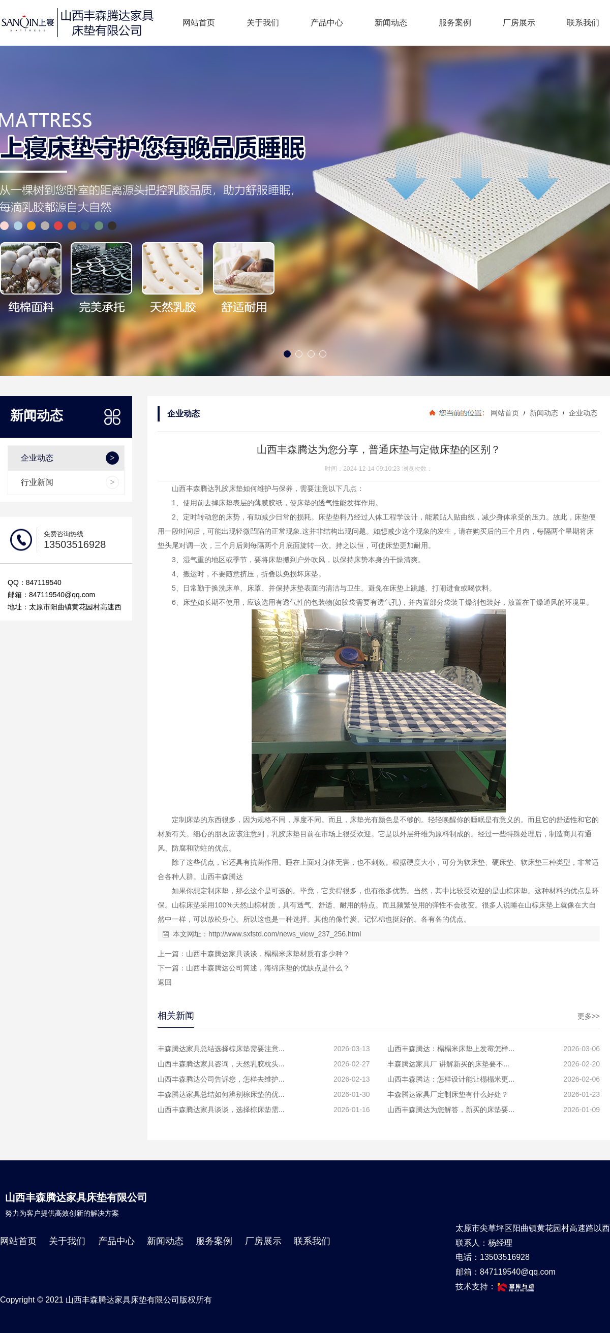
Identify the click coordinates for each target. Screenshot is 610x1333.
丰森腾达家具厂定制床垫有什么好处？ (447, 1094)
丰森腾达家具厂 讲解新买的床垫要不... (448, 1064)
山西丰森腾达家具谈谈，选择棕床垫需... (221, 1110)
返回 (165, 982)
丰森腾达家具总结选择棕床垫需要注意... (221, 1049)
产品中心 (327, 22)
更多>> (588, 1016)
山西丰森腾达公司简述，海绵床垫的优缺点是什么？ (268, 968)
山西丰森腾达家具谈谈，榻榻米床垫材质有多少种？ (268, 954)
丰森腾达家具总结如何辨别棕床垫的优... (221, 1094)
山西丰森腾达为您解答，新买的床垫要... (450, 1110)
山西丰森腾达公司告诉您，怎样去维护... (221, 1079)
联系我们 (583, 22)
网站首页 (198, 22)
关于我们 (263, 22)
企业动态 (582, 413)
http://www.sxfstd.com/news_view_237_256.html (284, 934)
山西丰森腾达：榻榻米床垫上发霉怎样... (450, 1049)
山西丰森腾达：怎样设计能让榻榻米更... (450, 1079)
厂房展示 (519, 22)
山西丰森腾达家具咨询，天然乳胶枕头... (221, 1064)
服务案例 (455, 22)
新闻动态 (391, 22)
